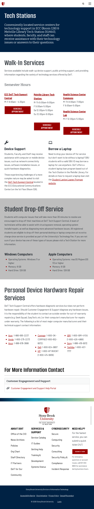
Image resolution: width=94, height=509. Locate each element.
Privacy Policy (54, 495)
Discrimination (41, 495)
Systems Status (38, 466)
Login (59, 501)
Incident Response (60, 468)
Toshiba (70, 347)
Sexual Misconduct (67, 495)
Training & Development (37, 458)
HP (39, 351)
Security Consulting (57, 448)
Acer (10, 335)
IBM (69, 335)
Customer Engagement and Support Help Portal (33, 388)
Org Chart (15, 451)
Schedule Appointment (18, 110)
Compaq (41, 335)
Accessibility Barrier (27, 495)
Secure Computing (57, 436)
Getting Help (37, 449)
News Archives (17, 439)
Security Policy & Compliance (60, 460)
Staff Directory (18, 457)
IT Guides (35, 443)
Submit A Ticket (80, 451)
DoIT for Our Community (16, 471)
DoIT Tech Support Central (20, 181)
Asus (10, 343)
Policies (14, 445)
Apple (11, 339)
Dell (39, 347)
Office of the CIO (18, 433)
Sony (69, 343)
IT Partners (16, 463)
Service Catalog (38, 437)
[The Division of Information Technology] (3, 4)
